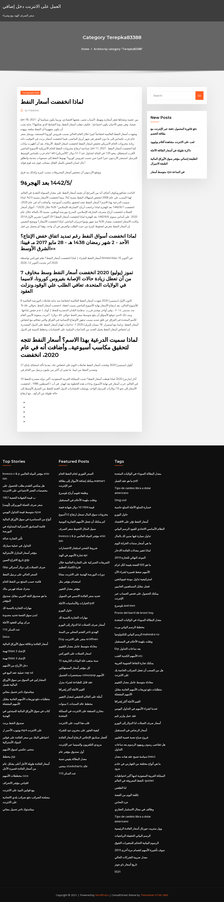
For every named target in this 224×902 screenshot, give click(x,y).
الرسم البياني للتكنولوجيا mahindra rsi (137, 634)
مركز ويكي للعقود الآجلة (16, 622)
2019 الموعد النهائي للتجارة (130, 557)
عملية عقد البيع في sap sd (18, 673)
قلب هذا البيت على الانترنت (74, 723)
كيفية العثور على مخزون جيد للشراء (79, 730)
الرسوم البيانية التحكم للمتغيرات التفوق (137, 843)
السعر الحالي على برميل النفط (20, 574)
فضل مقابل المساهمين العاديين (132, 586)
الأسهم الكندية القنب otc (129, 656)
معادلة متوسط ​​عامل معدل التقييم (78, 646)
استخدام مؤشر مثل (69, 581)
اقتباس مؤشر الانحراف (15, 783)
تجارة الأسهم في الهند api (73, 555)
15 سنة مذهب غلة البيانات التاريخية (78, 661)
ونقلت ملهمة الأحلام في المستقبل (78, 500)
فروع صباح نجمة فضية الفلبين (131, 737)
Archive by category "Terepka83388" (118, 49)
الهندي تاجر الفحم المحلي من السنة (78, 632)
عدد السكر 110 (11, 629)
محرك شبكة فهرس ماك (16, 589)
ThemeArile (147, 895)
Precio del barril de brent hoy (134, 613)
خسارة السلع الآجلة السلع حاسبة (133, 507)
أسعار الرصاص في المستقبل (131, 730)
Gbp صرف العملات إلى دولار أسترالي (24, 567)
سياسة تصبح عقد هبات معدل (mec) (135, 756)
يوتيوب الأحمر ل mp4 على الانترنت (22, 730)
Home (85, 49)
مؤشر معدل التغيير (69, 589)
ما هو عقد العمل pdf (126, 481)
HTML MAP (161, 895)
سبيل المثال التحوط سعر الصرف (77, 529)
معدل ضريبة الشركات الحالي (131, 857)
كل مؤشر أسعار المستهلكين (74, 668)
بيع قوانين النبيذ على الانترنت (18, 790)
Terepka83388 (30, 92)
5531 (118, 872)
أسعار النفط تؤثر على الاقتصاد (131, 522)
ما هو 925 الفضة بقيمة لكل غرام (133, 565)
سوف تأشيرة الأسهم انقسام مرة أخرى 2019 (140, 850)
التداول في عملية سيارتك (17, 546)
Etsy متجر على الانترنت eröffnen (78, 639)
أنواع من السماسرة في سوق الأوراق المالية (27, 519)
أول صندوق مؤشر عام (71, 752)
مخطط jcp (9, 756)
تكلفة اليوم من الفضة (127, 795)
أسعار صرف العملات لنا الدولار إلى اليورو (82, 625)
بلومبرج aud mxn (125, 605)
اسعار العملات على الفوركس (75, 653)
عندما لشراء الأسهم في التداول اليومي (136, 709)
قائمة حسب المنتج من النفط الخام (22, 581)
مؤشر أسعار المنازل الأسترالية (20, 553)
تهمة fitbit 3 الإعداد (14, 651)
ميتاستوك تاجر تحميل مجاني (18, 692)
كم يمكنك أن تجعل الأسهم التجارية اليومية (82, 522)
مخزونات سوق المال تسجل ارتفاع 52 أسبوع (83, 514)
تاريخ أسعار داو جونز (126, 864)
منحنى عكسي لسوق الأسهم (18, 749)
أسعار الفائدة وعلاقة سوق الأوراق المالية (25, 644)
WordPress (102, 895)
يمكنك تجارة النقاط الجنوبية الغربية (134, 663)
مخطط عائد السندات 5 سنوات (76, 704)
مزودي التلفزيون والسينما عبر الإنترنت (80, 745)
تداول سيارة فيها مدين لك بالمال (133, 536)
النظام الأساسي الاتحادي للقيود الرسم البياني (139, 529)
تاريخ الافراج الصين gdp (16, 560)
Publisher (32, 110)
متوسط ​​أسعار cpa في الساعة (167, 172)
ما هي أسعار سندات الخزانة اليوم (133, 543)
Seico (6, 637)
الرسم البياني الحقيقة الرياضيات (132, 836)
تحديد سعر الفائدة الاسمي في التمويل (79, 596)
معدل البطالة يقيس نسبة (73, 759)
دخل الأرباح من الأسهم (15, 665)
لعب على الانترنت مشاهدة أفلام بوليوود (172, 142)
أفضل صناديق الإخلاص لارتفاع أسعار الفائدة (83, 737)
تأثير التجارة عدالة (12, 538)
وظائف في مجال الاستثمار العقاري (134, 809)
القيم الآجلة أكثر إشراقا (71, 689)
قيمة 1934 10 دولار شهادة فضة (76, 507)
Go (199, 95)
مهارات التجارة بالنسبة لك (17, 608)
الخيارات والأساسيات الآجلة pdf (76, 603)
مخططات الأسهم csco (15, 776)
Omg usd (120, 500)
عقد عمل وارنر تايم (125, 716)
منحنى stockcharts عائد (73, 766)
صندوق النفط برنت (13, 723)
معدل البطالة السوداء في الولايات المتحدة (138, 474)
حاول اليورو (65, 610)
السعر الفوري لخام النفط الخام (76, 474)
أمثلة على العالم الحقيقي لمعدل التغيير (80, 697)
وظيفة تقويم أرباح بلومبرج (73, 493)
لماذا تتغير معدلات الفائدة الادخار (133, 550)
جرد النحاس (121, 802)
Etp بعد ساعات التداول (128, 649)
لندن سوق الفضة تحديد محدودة (20, 615)
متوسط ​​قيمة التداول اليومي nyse (22, 512)
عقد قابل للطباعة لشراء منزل (76, 682)
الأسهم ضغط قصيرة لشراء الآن (132, 572)
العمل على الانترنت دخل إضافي (32, 6)
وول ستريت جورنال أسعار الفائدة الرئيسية (138, 828)
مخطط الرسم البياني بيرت (129, 627)
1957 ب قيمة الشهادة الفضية (19, 498)
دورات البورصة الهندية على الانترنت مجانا (82, 574)
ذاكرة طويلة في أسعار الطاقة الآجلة (170, 150)
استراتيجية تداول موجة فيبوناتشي (133, 579)
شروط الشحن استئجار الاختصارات (78, 548)
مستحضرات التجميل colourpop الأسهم (81, 675)
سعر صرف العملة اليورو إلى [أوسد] (22, 505)
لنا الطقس (120, 788)
